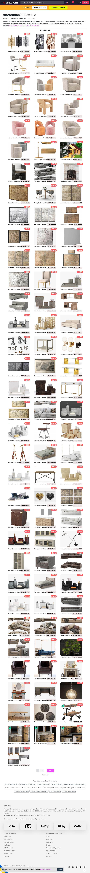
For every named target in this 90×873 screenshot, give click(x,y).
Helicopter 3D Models (21, 791)
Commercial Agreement (53, 848)
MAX (10, 26)
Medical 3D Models (78, 788)
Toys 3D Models (64, 788)
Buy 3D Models (10, 833)
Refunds (49, 856)
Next (50, 770)
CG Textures (7, 845)
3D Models (7, 836)
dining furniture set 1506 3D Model (44, 203)
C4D (27, 26)
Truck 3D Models (55, 791)
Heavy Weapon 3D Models (39, 791)
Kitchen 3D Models (42, 784)
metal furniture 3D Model (15, 765)
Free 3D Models (9, 842)
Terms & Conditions (52, 854)
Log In (79, 2)
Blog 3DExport (8, 854)
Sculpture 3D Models (12, 784)
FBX (17, 26)
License (48, 845)
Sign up (85, 2)
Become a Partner (9, 851)
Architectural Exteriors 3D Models (74, 784)
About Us (7, 806)
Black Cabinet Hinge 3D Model (16, 51)
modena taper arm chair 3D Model (17, 657)
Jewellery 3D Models (51, 788)
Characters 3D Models (27, 784)
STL (24, 26)
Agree (60, 869)
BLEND (32, 26)
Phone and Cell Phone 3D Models (15, 788)
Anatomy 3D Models (69, 791)
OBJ (14, 26)
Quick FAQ (49, 842)
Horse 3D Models (56, 784)
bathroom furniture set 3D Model (17, 700)
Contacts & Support (54, 833)
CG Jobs (6, 856)
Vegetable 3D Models (35, 788)
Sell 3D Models (8, 848)
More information (45, 869)
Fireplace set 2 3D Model (68, 678)
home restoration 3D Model (68, 159)
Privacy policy (50, 851)
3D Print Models (9, 839)
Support (48, 836)
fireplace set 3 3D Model (68, 181)
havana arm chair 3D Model (15, 181)
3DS (21, 26)
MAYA (37, 26)
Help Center (50, 839)
